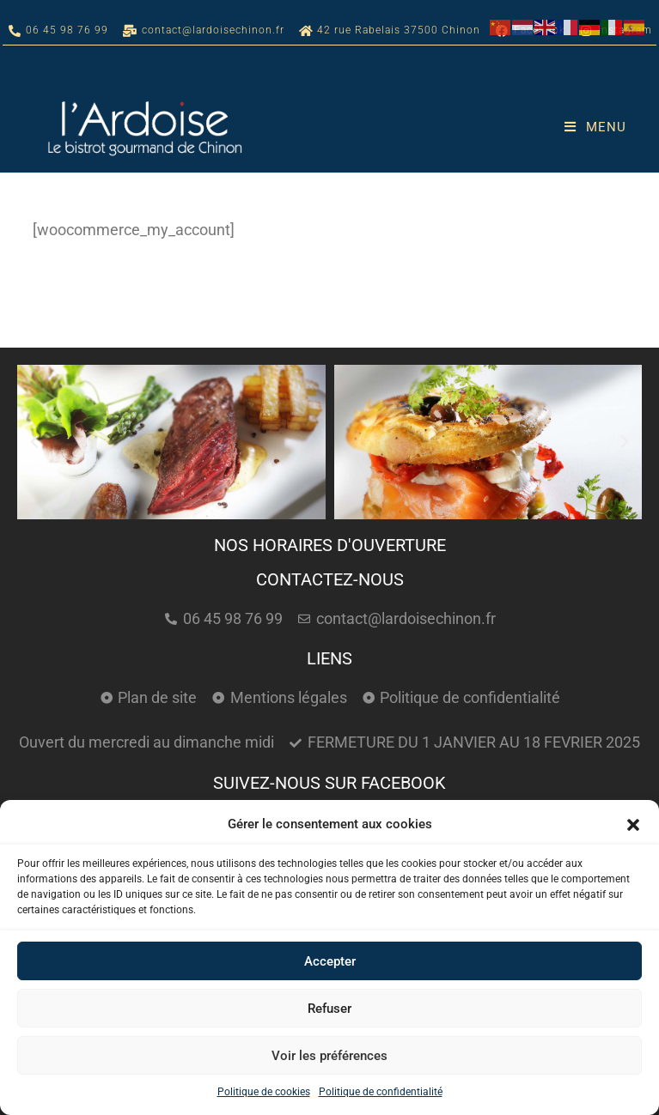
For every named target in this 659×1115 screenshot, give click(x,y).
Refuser (329, 1008)
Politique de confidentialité (380, 1092)
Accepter (330, 961)
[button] (633, 824)
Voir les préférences (329, 1055)
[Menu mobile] (595, 127)
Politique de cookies (263, 1092)
